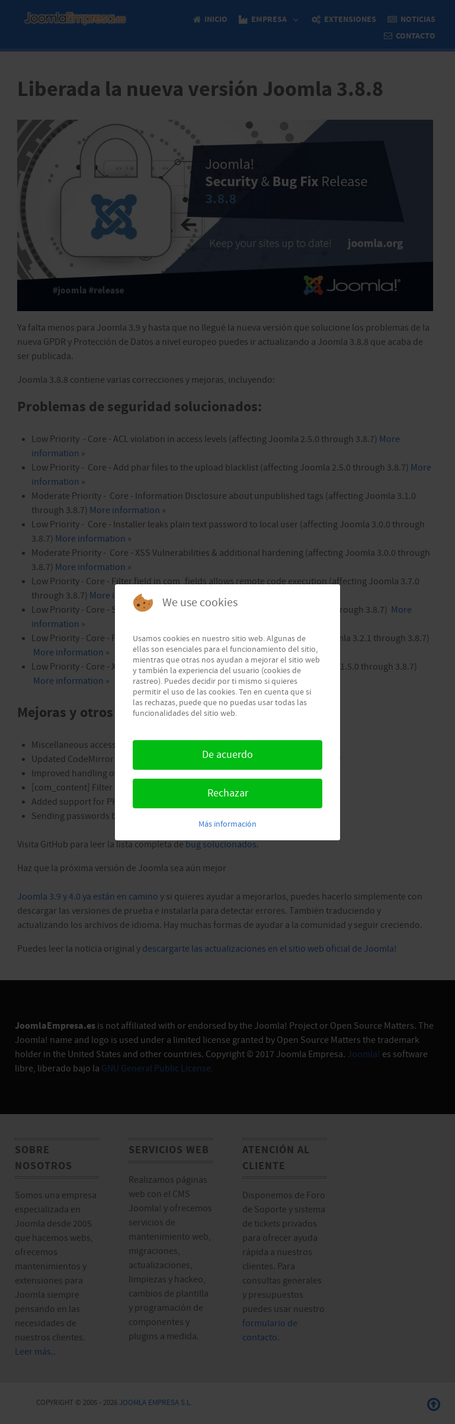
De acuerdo (227, 754)
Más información (227, 824)
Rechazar (227, 793)
